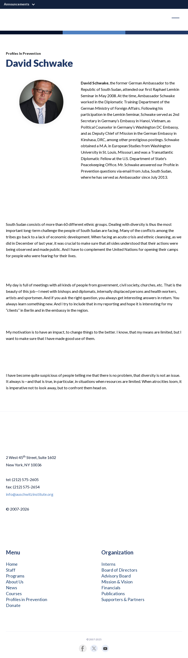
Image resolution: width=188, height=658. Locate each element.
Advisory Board (116, 575)
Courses (14, 593)
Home (12, 564)
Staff (10, 570)
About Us (15, 581)
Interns (108, 564)
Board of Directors (119, 570)
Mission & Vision (117, 581)
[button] (22, 4)
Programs (15, 575)
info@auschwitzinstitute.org (29, 494)
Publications (113, 593)
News (11, 587)
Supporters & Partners (122, 599)
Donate (13, 605)
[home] (10, 18)
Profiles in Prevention (26, 599)
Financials (110, 587)
